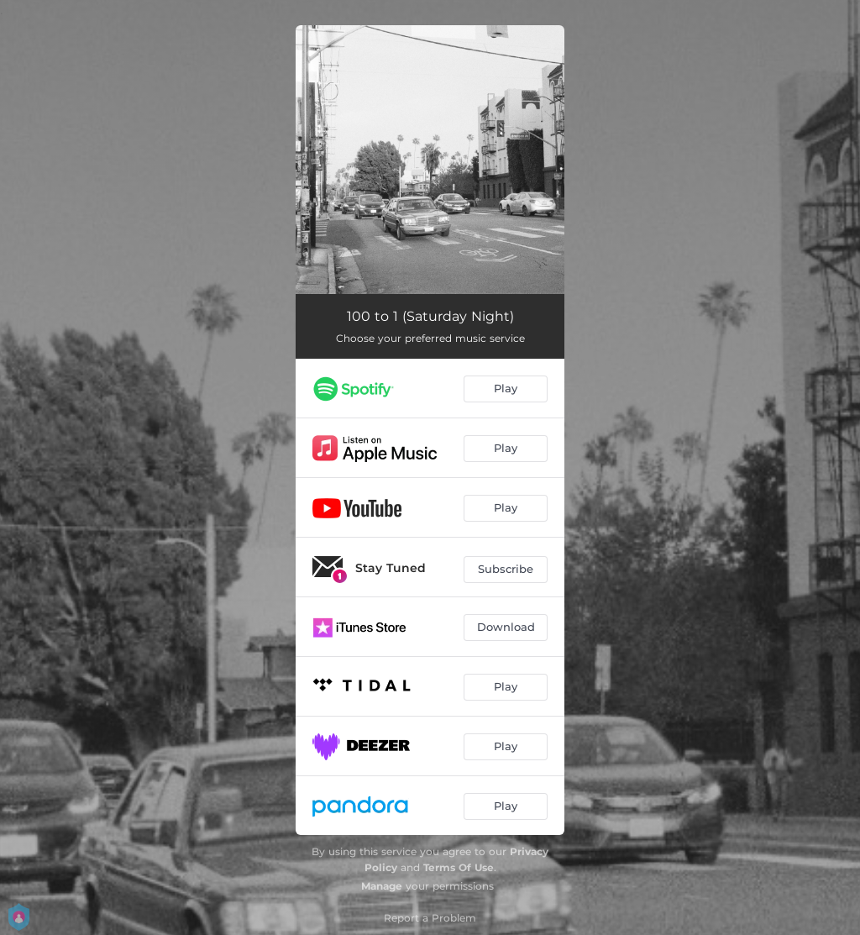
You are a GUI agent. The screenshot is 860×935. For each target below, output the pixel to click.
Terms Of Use (458, 867)
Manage (381, 886)
